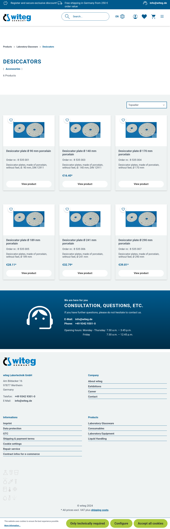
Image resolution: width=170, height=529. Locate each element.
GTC (5, 433)
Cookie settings (12, 443)
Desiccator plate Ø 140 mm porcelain (79, 152)
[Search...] (88, 16)
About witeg (95, 381)
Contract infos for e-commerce (21, 454)
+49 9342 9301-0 (85, 323)
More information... (12, 526)
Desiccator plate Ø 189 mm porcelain (23, 241)
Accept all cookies (150, 523)
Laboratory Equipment (101, 433)
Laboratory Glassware (101, 423)
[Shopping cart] (153, 16)
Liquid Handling (97, 438)
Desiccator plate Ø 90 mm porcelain (28, 151)
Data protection (12, 428)
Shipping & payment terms (18, 438)
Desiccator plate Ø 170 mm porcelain (135, 152)
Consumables (96, 428)
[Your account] (135, 16)
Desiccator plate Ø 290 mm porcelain (135, 241)
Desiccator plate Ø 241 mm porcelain (79, 241)
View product (29, 184)
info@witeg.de (158, 2)
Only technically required (87, 523)
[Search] (68, 16)
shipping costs (100, 510)
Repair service (11, 448)
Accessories (13, 68)
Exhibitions (94, 386)
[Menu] (162, 16)
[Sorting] (147, 105)
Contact (92, 396)
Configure (121, 523)
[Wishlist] (144, 16)
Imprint (7, 423)
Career (92, 391)
